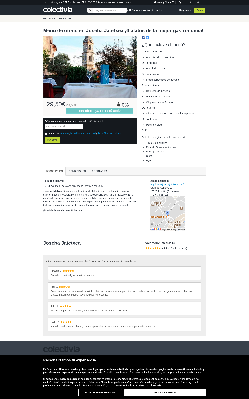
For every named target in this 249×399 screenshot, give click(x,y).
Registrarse (185, 10)
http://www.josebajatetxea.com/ (167, 184)
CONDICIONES (77, 171)
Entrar (200, 10)
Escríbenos (72, 2)
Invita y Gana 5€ (164, 2)
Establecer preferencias (100, 392)
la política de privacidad (83, 133)
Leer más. (156, 385)
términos (64, 133)
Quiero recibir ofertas (188, 2)
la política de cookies (109, 133)
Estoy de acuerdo (165, 392)
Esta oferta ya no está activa (100, 111)
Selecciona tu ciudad (145, 10)
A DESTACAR (99, 171)
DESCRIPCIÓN (54, 171)
